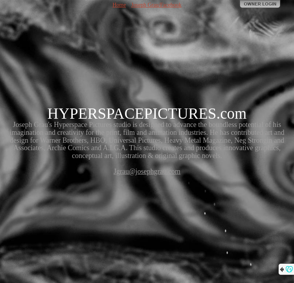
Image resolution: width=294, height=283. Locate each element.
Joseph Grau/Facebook (156, 5)
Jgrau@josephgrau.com (147, 171)
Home (119, 5)
